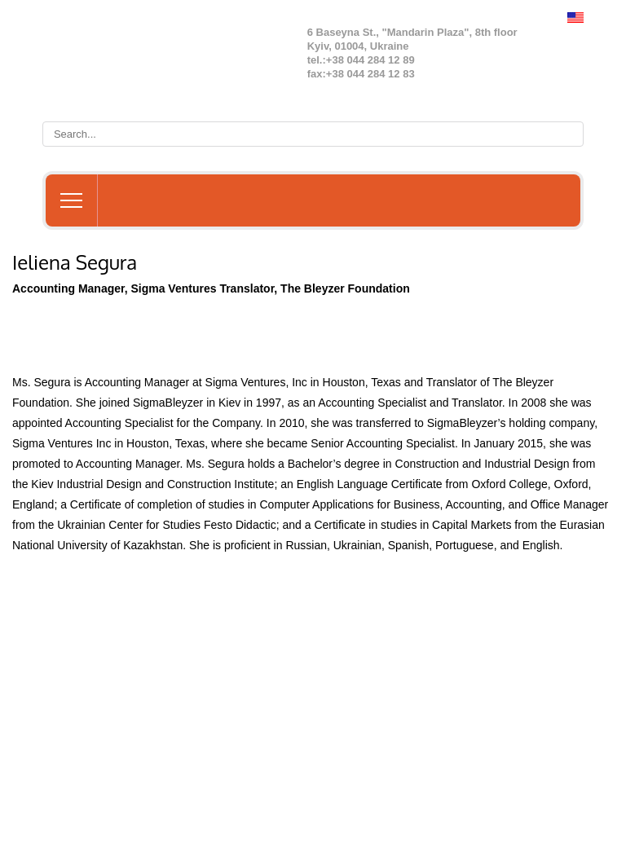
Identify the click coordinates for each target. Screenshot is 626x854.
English (575, 17)
